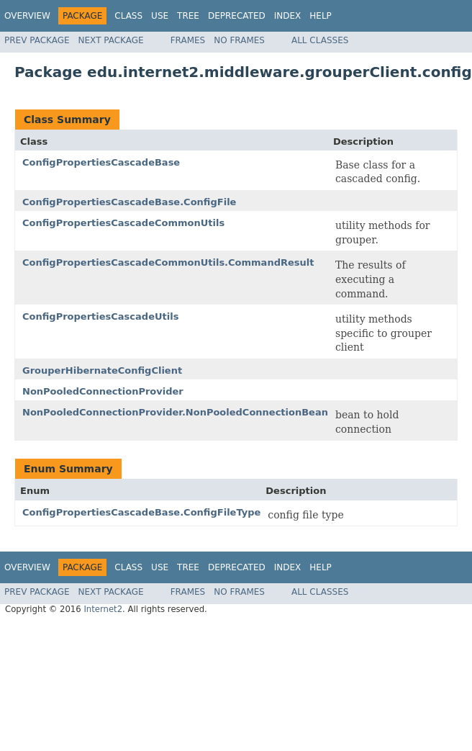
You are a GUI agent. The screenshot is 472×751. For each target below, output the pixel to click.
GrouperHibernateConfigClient (102, 370)
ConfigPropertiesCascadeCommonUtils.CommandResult (168, 262)
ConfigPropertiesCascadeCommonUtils (123, 222)
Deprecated (237, 16)
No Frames (239, 40)
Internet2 (102, 609)
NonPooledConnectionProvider (102, 391)
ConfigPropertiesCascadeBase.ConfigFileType (141, 512)
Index (287, 16)
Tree (188, 16)
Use (159, 16)
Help (320, 16)
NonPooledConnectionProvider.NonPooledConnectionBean (175, 412)
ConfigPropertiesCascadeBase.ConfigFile (129, 202)
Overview (27, 16)
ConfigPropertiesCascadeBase (101, 162)
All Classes (319, 40)
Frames (188, 40)
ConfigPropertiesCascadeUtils (100, 316)
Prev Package (37, 40)
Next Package (111, 40)
